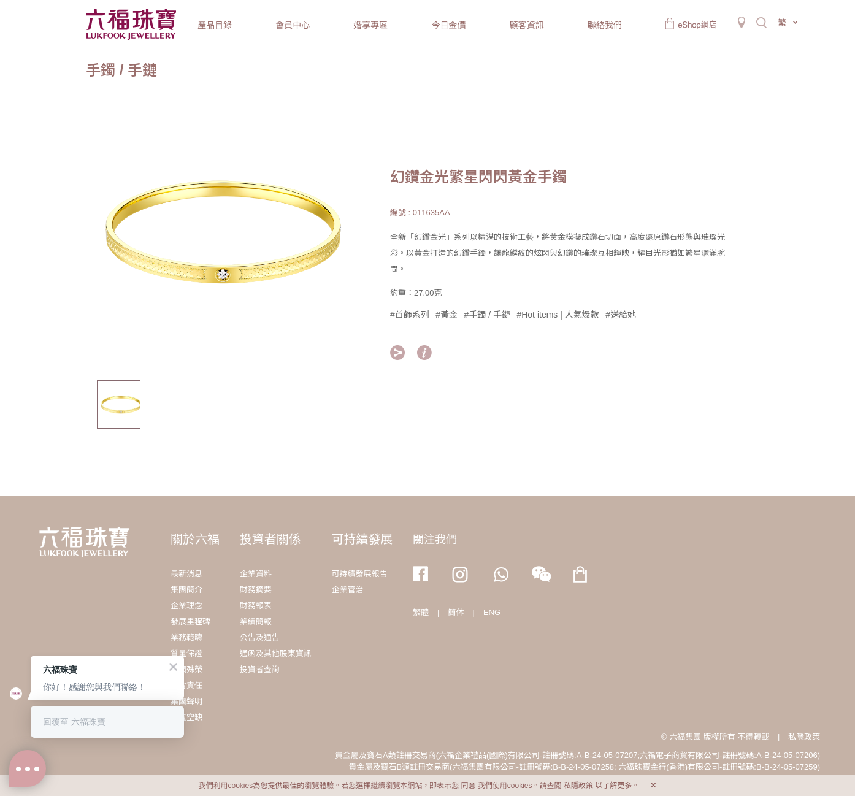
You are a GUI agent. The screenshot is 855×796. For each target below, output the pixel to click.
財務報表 (256, 605)
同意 (468, 785)
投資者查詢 (260, 669)
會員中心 (292, 25)
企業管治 (347, 589)
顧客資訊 (527, 25)
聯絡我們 (605, 25)
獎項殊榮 (186, 669)
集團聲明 (186, 701)
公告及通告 (260, 637)
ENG (491, 612)
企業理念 (186, 605)
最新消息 (186, 573)
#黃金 (446, 315)
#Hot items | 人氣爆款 (557, 315)
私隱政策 (804, 736)
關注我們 (435, 540)
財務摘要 (256, 589)
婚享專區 (370, 25)
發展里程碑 (190, 621)
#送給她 (620, 315)
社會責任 (186, 685)
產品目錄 (214, 25)
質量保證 (186, 653)
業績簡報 (256, 621)
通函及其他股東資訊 (276, 653)
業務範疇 (186, 637)
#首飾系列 (409, 315)
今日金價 (448, 25)
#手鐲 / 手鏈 (487, 315)
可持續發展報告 (359, 573)
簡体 (456, 612)
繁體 (421, 612)
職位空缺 (186, 717)
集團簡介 (186, 589)
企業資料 (256, 573)
